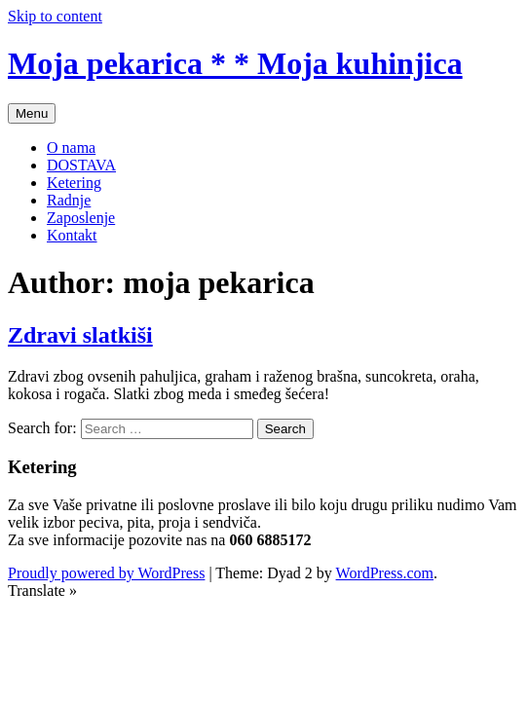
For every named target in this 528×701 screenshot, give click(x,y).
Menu (32, 113)
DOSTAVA (81, 165)
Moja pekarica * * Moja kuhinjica (235, 63)
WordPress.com (385, 573)
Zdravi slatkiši (80, 335)
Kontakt (72, 235)
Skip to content (55, 16)
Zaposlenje (81, 217)
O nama (71, 147)
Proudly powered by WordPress (106, 573)
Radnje (69, 200)
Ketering (74, 182)
